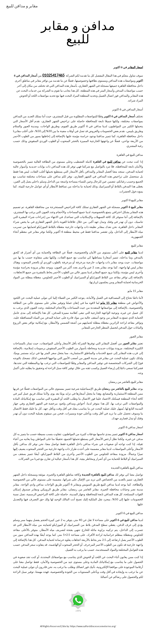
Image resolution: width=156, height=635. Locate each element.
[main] (78, 32)
